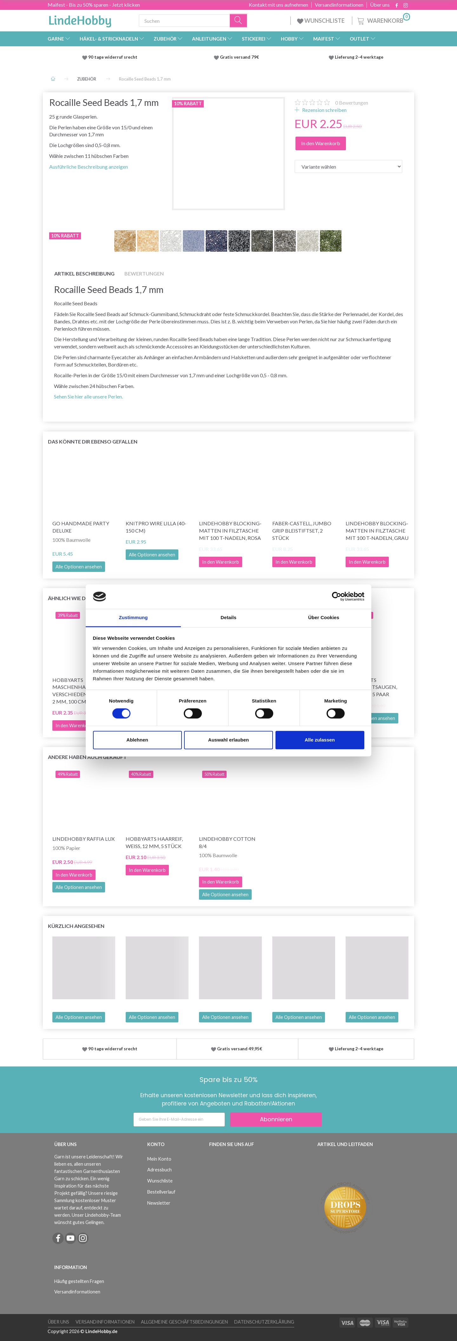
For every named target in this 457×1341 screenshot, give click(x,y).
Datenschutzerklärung (264, 1322)
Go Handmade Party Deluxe (80, 527)
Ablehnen (137, 739)
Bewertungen (351, 103)
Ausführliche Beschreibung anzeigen (88, 167)
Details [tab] (228, 617)
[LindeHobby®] (80, 19)
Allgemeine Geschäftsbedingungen (184, 1322)
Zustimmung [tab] (133, 617)
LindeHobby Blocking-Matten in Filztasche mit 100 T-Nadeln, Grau (377, 530)
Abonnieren (276, 1119)
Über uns (380, 5)
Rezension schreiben (324, 110)
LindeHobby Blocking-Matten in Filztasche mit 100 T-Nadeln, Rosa (230, 530)
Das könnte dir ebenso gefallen (92, 441)
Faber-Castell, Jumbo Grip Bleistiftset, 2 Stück (301, 530)
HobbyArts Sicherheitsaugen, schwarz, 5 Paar (371, 687)
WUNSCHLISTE (321, 20)
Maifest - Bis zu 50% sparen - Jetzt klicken (94, 5)
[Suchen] (239, 21)
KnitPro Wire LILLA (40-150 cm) (156, 527)
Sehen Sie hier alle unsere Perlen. (88, 396)
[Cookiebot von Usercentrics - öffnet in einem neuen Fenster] (336, 596)
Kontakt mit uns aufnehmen (278, 5)
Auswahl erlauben (228, 739)
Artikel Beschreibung (84, 273)
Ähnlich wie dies (70, 598)
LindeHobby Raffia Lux (83, 839)
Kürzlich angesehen (76, 926)
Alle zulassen (320, 739)
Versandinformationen (339, 5)
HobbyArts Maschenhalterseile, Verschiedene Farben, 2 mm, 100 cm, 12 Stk (82, 691)
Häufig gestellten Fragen (79, 1281)
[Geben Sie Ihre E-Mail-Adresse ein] (179, 1119)
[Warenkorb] (383, 19)
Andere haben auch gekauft (87, 757)
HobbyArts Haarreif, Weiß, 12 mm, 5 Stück (154, 842)
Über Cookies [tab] (323, 617)
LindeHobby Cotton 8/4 (227, 842)
